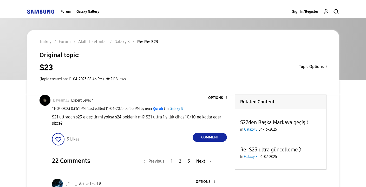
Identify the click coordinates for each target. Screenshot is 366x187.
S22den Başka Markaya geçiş (272, 122)
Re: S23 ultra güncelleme (269, 149)
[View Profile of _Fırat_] (71, 184)
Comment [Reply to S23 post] (210, 137)
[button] (218, 98)
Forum (66, 11)
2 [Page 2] (180, 161)
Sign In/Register (305, 11)
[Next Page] (203, 161)
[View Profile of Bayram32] (61, 100)
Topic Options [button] (311, 66)
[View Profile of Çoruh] (158, 108)
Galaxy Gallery (87, 11)
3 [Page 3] (189, 161)
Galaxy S (176, 108)
